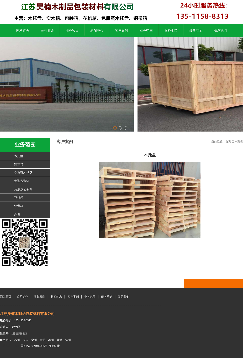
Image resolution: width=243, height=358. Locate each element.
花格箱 (18, 197)
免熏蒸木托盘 (23, 172)
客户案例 (121, 30)
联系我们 (220, 30)
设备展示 (195, 30)
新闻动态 (56, 296)
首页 (228, 141)
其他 (17, 214)
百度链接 (54, 345)
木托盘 (18, 156)
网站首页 (22, 30)
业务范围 (146, 30)
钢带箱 (18, 205)
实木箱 (18, 164)
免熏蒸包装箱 (23, 189)
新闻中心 (96, 30)
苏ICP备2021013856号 (34, 345)
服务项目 (72, 30)
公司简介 (47, 30)
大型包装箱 (21, 181)
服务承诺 (170, 30)
